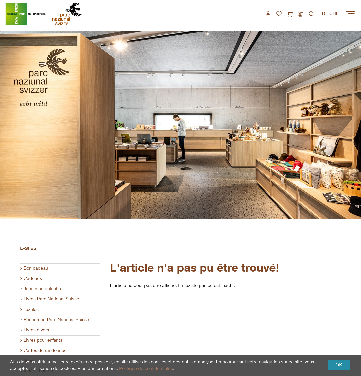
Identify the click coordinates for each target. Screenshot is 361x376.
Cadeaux (33, 279)
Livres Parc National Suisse (51, 299)
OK (339, 365)
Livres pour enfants (43, 340)
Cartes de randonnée (45, 351)
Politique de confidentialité (146, 369)
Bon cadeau (36, 268)
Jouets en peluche (42, 289)
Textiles (31, 310)
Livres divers (36, 330)
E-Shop (28, 249)
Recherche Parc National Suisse (56, 320)
